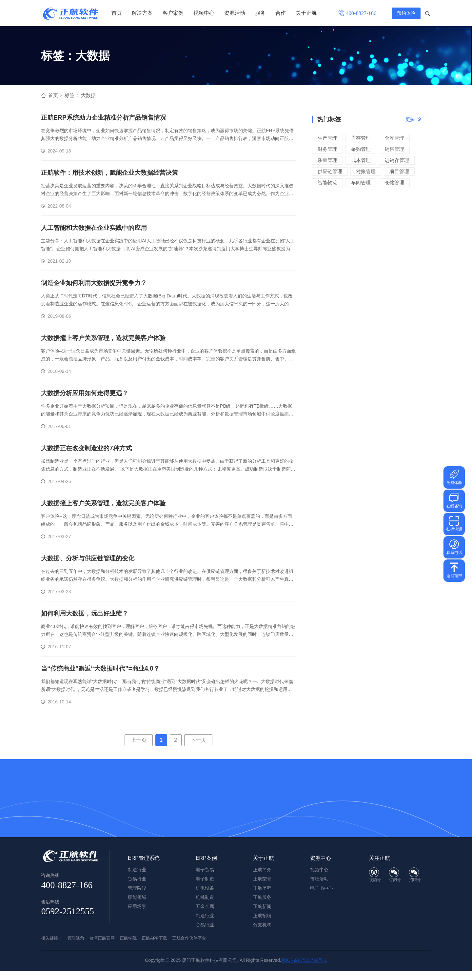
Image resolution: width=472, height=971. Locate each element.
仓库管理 (394, 138)
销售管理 (394, 149)
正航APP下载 (154, 938)
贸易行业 (205, 925)
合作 (280, 13)
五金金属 (205, 906)
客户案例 (173, 13)
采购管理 (361, 149)
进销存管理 (396, 160)
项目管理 (399, 171)
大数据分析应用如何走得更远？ (87, 393)
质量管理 (327, 160)
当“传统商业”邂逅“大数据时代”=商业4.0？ (103, 669)
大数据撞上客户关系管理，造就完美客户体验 (106, 338)
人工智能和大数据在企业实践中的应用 (96, 228)
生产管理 (327, 138)
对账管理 (366, 171)
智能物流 (327, 183)
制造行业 (205, 916)
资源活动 (234, 13)
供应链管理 (330, 171)
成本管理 (361, 160)
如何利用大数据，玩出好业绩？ (87, 613)
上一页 (139, 740)
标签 (70, 95)
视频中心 (203, 13)
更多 (410, 119)
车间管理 (361, 183)
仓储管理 (394, 183)
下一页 (198, 740)
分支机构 (262, 925)
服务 (260, 13)
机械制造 (205, 897)
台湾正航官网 (102, 938)
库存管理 (361, 138)
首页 (116, 13)
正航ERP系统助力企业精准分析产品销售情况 (106, 118)
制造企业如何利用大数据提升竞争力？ (96, 283)
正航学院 (128, 938)
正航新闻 (262, 906)
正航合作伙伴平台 (189, 938)
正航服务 (262, 897)
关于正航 (306, 13)
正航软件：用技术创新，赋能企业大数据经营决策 (113, 173)
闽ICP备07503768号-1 (304, 960)
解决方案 (142, 13)
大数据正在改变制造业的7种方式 (88, 448)
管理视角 (75, 938)
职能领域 (137, 897)
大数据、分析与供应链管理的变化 (90, 558)
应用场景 (137, 906)
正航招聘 (262, 916)
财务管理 (327, 149)
